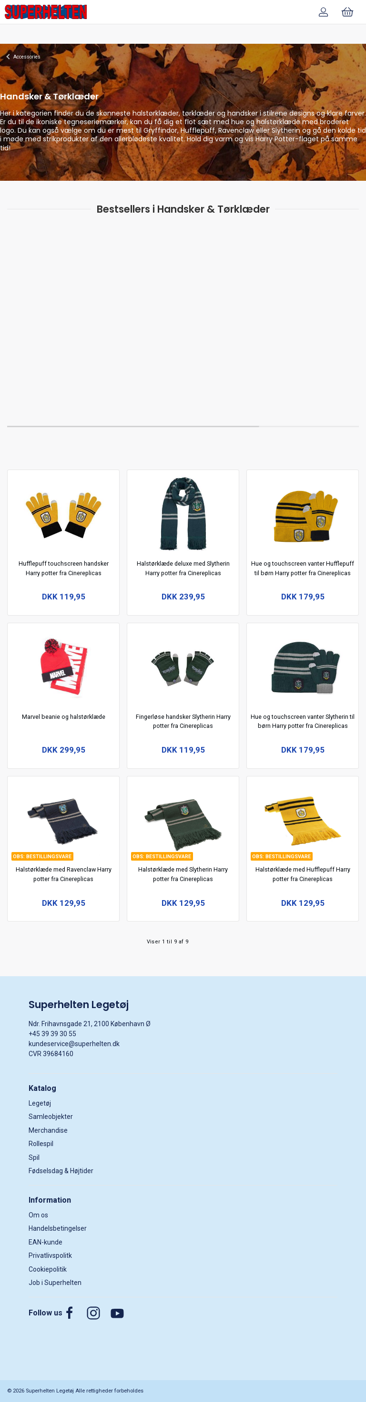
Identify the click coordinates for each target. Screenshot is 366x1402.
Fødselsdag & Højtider (61, 1171)
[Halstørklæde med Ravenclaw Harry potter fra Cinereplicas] (63, 819)
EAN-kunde (45, 1242)
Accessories (27, 57)
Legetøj (40, 1103)
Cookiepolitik (48, 1269)
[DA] (46, 12)
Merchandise (48, 1130)
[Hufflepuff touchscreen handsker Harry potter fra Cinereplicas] (63, 513)
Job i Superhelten (55, 1282)
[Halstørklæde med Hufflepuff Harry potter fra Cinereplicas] (303, 819)
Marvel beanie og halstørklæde (63, 716)
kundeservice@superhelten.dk (74, 1044)
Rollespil (41, 1143)
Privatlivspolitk (50, 1255)
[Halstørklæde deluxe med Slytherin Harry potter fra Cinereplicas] (183, 513)
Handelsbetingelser (58, 1228)
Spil (34, 1157)
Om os (38, 1215)
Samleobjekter (51, 1116)
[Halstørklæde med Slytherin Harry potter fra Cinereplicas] (183, 819)
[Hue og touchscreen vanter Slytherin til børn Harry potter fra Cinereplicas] (303, 666)
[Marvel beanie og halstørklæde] (63, 666)
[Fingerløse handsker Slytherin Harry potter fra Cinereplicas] (183, 666)
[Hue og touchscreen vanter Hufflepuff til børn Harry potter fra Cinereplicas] (303, 513)
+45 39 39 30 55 (52, 1034)
